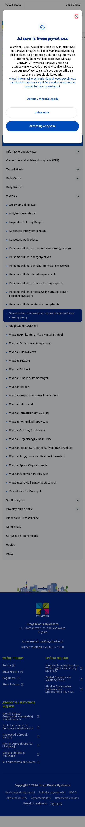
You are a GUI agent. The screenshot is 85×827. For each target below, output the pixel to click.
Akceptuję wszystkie (42, 126)
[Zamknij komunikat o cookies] (76, 16)
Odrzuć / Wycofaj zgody (42, 99)
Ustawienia (42, 112)
